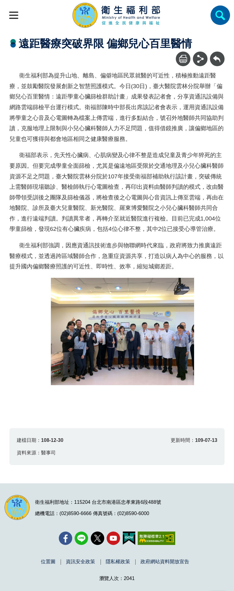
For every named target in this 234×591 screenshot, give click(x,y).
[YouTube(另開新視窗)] (113, 538)
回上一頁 (217, 54)
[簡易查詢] (220, 15)
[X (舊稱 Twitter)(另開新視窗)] (97, 538)
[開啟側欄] (13, 15)
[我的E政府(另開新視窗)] (129, 538)
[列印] (183, 59)
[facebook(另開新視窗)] (65, 538)
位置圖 (48, 561)
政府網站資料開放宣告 (164, 561)
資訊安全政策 (80, 561)
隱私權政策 (118, 561)
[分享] (200, 59)
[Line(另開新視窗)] (81, 538)
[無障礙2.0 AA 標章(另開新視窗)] (156, 538)
